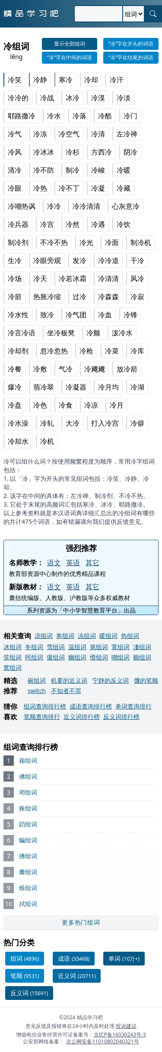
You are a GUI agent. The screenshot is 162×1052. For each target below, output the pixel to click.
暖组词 (108, 635)
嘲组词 (120, 657)
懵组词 (99, 657)
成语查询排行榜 (91, 706)
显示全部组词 (69, 43)
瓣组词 (28, 872)
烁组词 (28, 888)
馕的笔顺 (146, 680)
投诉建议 (126, 1026)
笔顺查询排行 (42, 716)
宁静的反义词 (110, 680)
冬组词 (34, 647)
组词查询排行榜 (45, 706)
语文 (54, 562)
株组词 (28, 808)
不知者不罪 (66, 691)
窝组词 (12, 667)
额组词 (142, 657)
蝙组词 (28, 840)
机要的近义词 (69, 680)
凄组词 (142, 647)
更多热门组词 (81, 922)
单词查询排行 (133, 706)
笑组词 (12, 657)
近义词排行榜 (82, 716)
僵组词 (56, 657)
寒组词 (65, 635)
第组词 (99, 647)
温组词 (77, 647)
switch (37, 691)
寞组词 (120, 647)
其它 (92, 562)
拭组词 (28, 904)
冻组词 (87, 635)
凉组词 (44, 635)
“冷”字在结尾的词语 (131, 57)
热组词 (130, 635)
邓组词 (28, 792)
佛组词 (28, 776)
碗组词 (37, 680)
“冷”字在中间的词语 (69, 57)
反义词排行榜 (121, 716)
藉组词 (28, 760)
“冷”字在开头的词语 (131, 43)
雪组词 (56, 647)
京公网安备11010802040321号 (102, 1041)
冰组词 (12, 647)
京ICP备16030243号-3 (120, 1034)
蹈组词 (28, 824)
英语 (73, 562)
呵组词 (34, 657)
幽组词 (77, 657)
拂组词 (28, 856)
